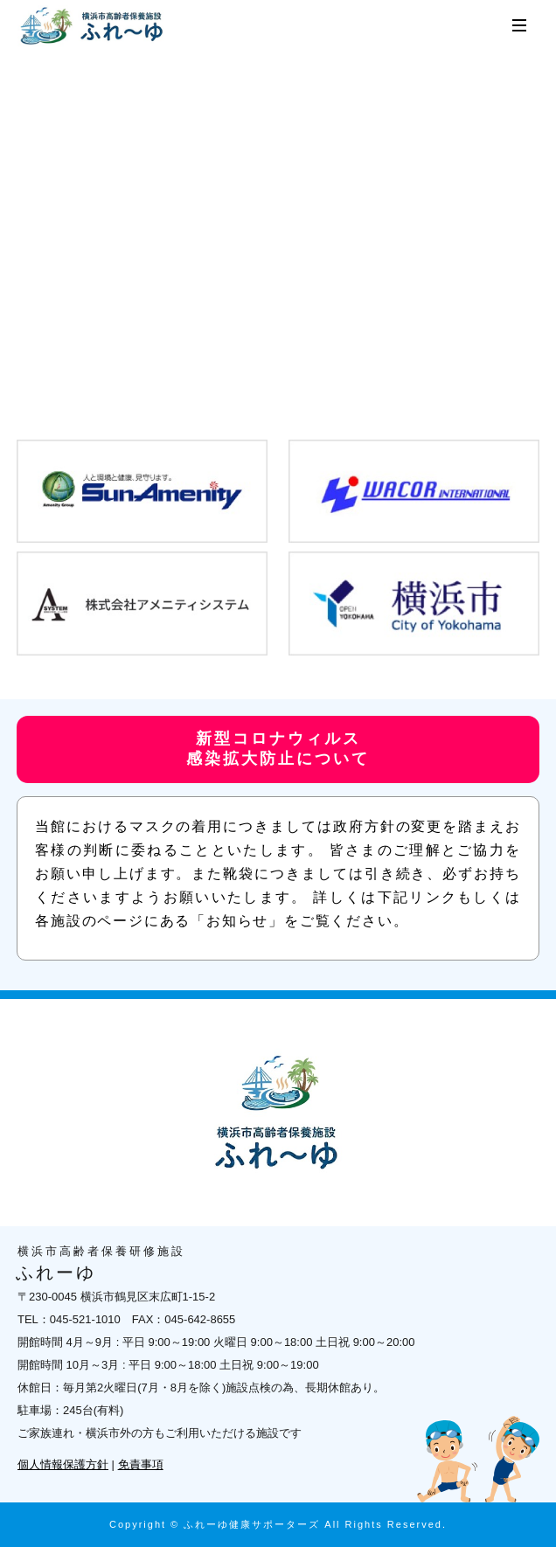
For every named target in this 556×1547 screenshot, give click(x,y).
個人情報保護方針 (62, 1464)
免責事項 (140, 1464)
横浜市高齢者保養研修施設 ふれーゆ (94, 26)
